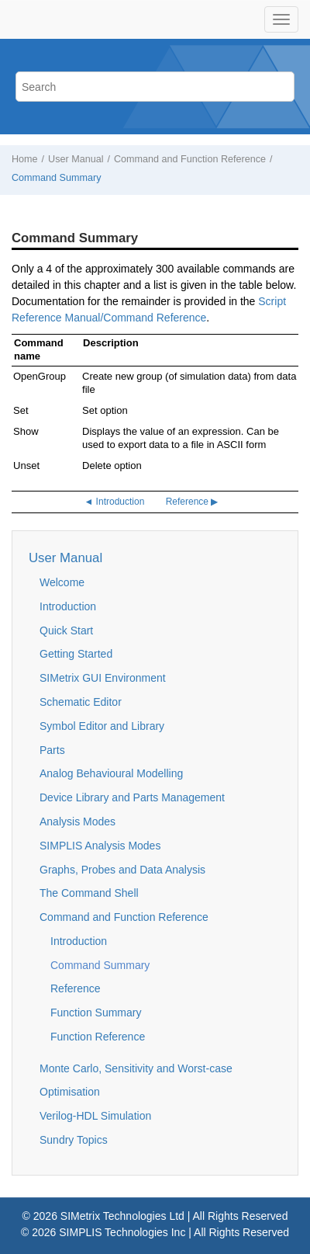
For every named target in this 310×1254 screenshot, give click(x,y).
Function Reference (97, 1036)
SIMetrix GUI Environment (103, 678)
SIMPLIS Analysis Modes (100, 845)
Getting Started (76, 654)
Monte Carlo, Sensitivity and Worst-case (136, 1068)
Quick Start (66, 630)
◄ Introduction (114, 501)
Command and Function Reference (190, 159)
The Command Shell (89, 893)
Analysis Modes (77, 821)
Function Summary (95, 1012)
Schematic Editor (81, 702)
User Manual (75, 159)
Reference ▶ (192, 501)
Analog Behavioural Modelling (111, 773)
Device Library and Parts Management (132, 797)
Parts (52, 750)
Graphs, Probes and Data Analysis (122, 869)
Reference (75, 988)
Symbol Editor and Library (102, 726)
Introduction (68, 606)
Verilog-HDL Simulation (95, 1116)
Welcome (62, 582)
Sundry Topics (74, 1140)
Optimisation (70, 1092)
